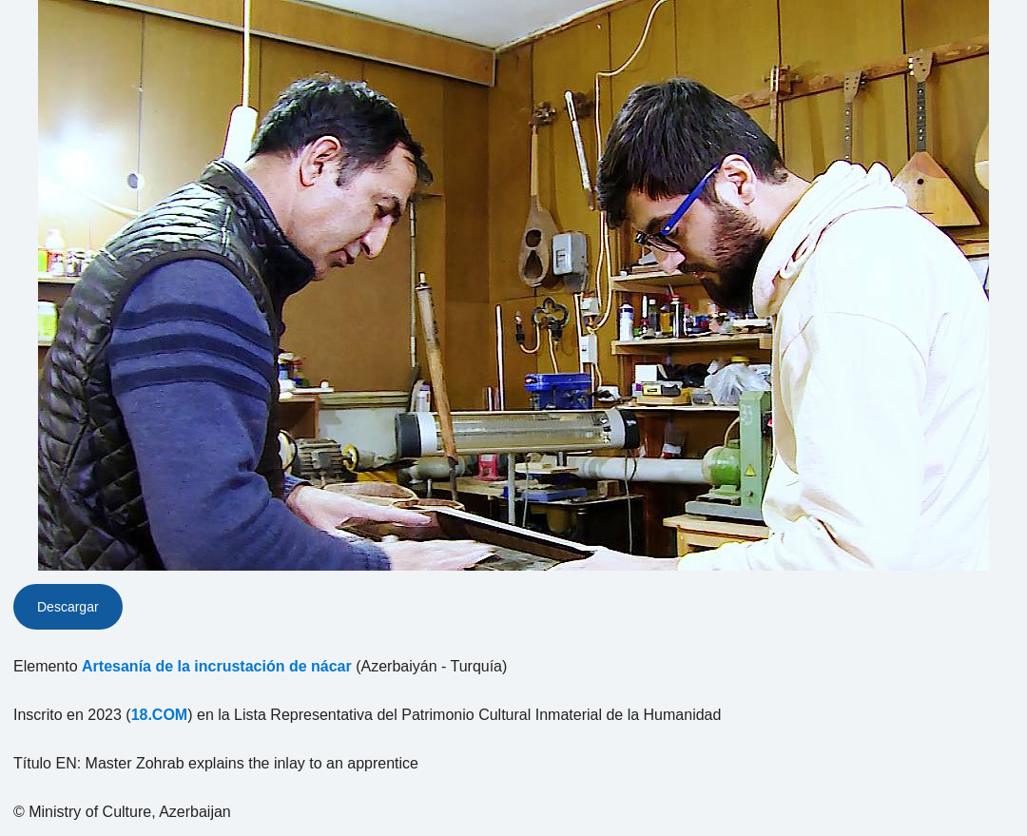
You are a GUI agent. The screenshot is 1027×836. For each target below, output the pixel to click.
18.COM (159, 715)
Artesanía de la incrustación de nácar (217, 666)
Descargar (68, 606)
